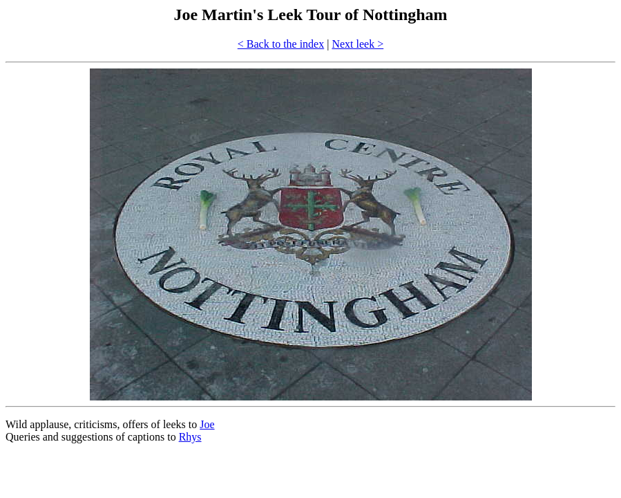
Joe (207, 424)
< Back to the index (281, 44)
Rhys (190, 437)
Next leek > (357, 44)
